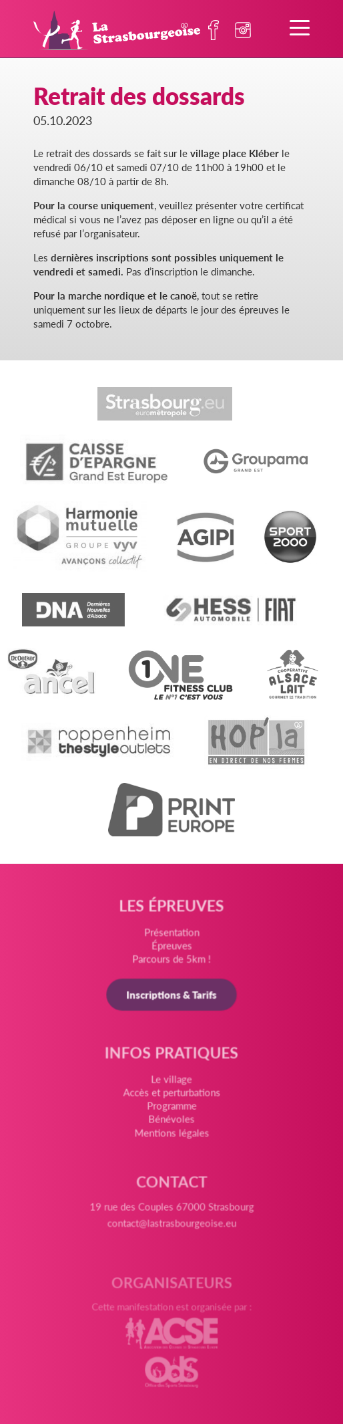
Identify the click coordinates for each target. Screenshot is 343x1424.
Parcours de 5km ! (171, 962)
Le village (171, 1082)
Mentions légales (171, 1134)
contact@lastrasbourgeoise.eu (171, 1228)
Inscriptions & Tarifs (171, 996)
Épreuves (171, 948)
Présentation (171, 935)
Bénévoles (171, 1121)
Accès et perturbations (171, 1095)
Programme (171, 1108)
